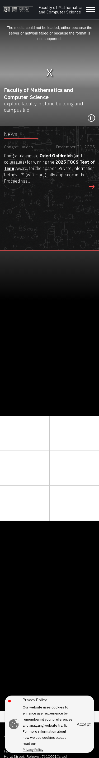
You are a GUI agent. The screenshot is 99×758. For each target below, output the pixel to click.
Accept (84, 724)
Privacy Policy (33, 749)
